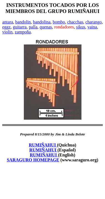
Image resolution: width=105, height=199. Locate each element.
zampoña (23, 32)
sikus (80, 27)
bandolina (41, 22)
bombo (59, 22)
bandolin (23, 22)
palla (33, 27)
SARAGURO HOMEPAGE (33, 160)
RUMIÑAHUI (43, 145)
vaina (92, 27)
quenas (46, 27)
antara (7, 22)
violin (7, 32)
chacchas (75, 22)
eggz (6, 27)
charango (93, 22)
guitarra (20, 27)
